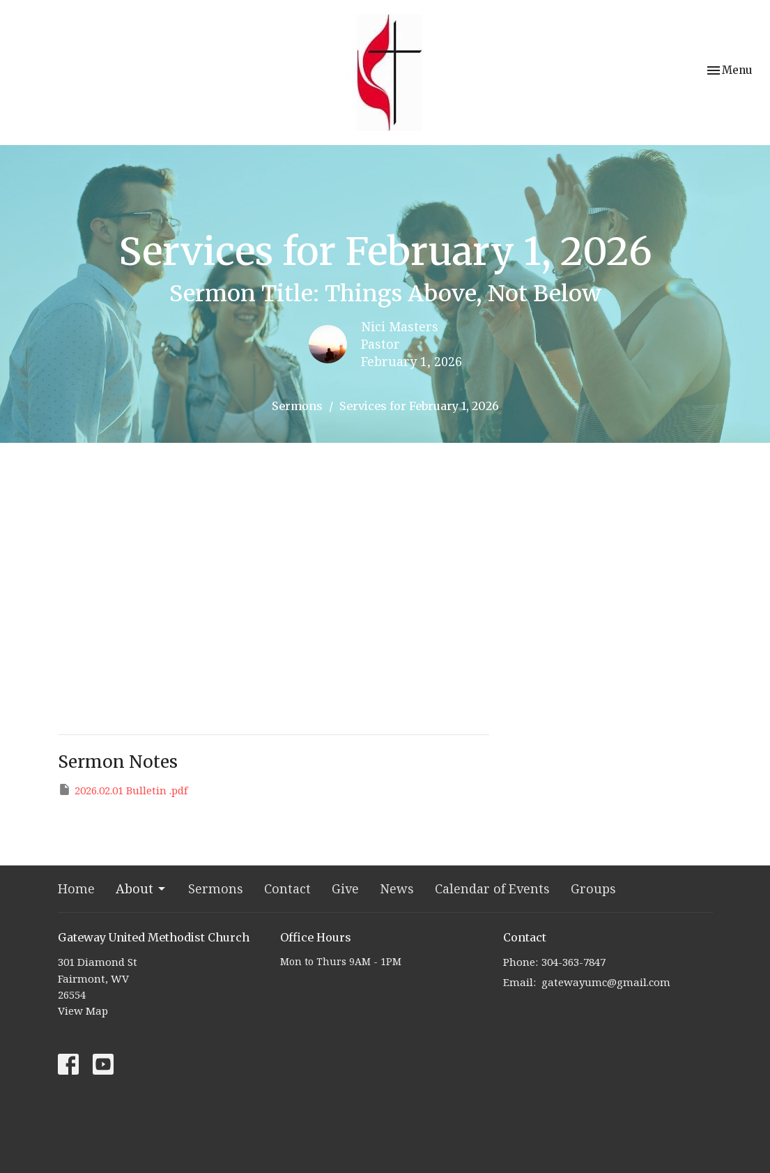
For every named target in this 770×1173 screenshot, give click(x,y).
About (141, 888)
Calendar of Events (492, 888)
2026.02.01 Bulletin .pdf (122, 789)
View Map (83, 1010)
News (397, 888)
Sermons (297, 406)
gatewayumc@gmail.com (605, 982)
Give (345, 888)
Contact (287, 888)
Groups (593, 888)
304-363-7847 (573, 962)
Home (76, 888)
